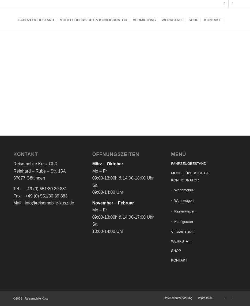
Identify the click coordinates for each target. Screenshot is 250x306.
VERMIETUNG (182, 232)
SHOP (176, 251)
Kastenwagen (184, 211)
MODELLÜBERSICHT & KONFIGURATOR (190, 176)
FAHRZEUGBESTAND (188, 164)
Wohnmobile (184, 190)
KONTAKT (179, 260)
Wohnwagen (184, 201)
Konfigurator (183, 222)
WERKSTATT (181, 241)
